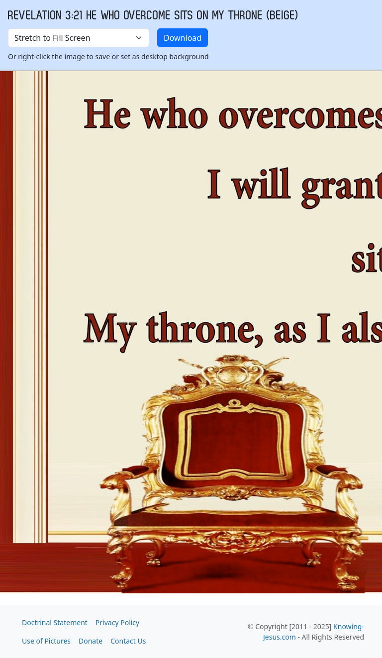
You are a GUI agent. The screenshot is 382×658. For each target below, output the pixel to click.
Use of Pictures (46, 641)
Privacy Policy (117, 622)
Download (182, 37)
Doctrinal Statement (55, 622)
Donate (90, 641)
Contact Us (128, 641)
